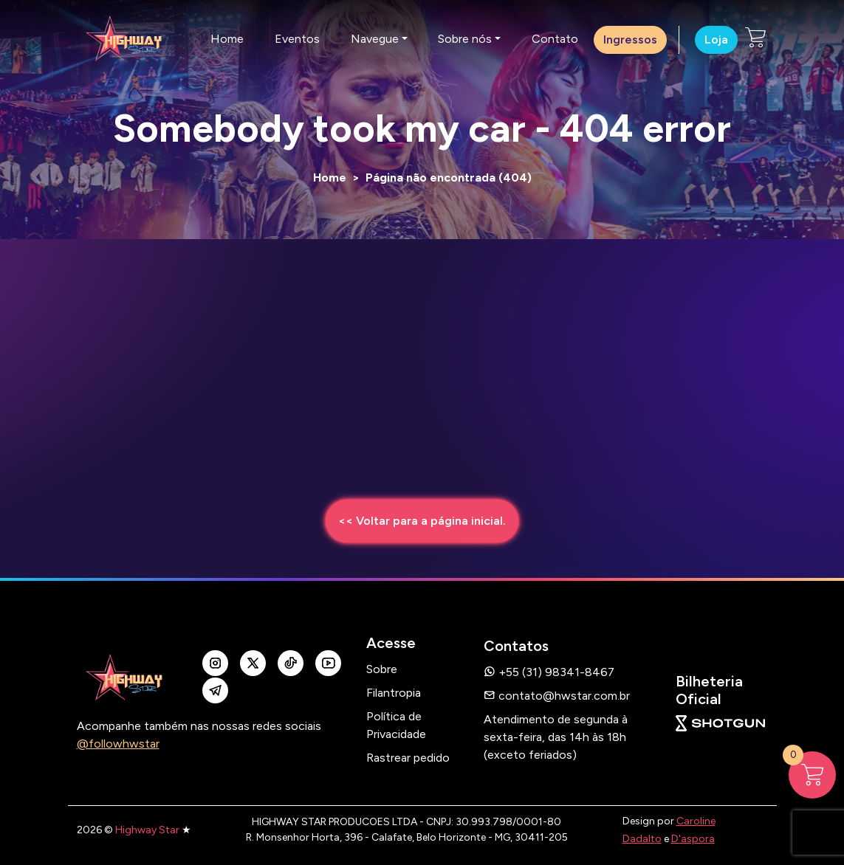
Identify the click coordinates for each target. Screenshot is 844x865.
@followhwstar (118, 744)
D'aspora (693, 839)
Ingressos (630, 39)
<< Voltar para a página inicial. (422, 521)
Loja (716, 39)
